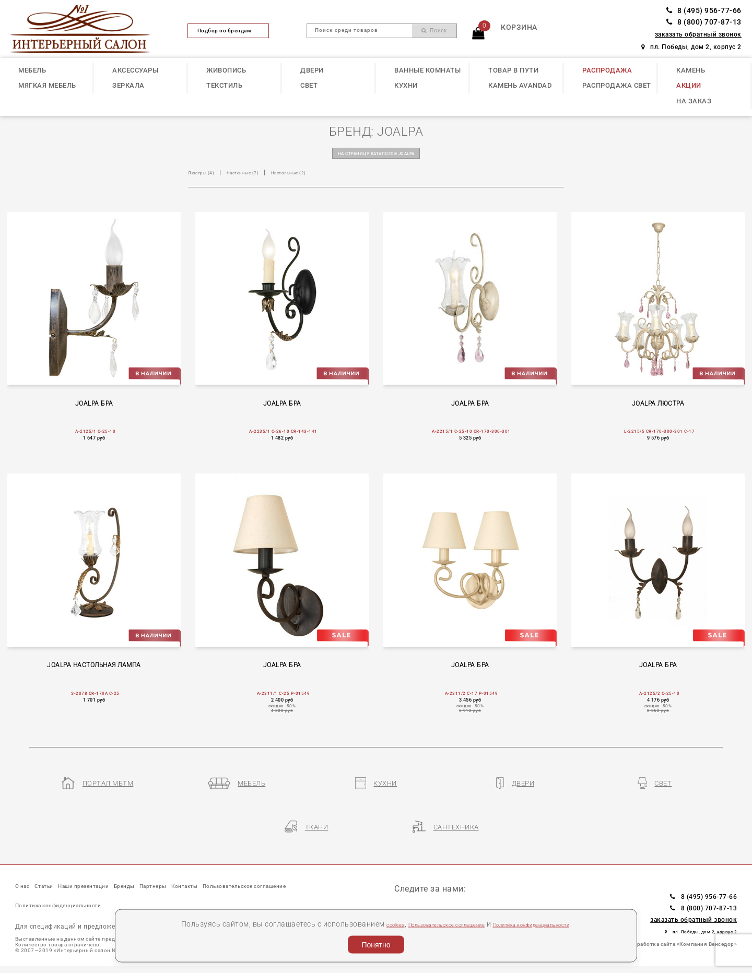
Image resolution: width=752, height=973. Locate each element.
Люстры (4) (207, 177)
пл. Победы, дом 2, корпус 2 (691, 47)
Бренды (183, 875)
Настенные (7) (263, 177)
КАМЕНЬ (690, 70)
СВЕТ (309, 85)
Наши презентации (121, 875)
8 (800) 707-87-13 (704, 22)
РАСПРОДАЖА (607, 70)
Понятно (375, 945)
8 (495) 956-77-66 (704, 10)
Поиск (434, 30)
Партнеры (227, 875)
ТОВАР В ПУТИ (513, 70)
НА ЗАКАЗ (693, 101)
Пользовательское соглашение (431, 923)
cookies (357, 923)
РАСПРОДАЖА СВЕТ (616, 85)
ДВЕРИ (312, 70)
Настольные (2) (327, 177)
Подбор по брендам (228, 30)
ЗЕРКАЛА (128, 85)
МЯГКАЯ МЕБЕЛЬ (47, 85)
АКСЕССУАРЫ (135, 70)
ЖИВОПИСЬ (226, 70)
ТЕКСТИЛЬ (224, 85)
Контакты (275, 875)
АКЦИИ (688, 85)
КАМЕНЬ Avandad (519, 85)
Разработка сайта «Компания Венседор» (682, 932)
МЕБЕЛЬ (32, 70)
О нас (26, 875)
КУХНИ (406, 85)
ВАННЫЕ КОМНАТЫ (427, 70)
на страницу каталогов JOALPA (376, 155)
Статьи (60, 875)
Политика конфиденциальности (554, 923)
